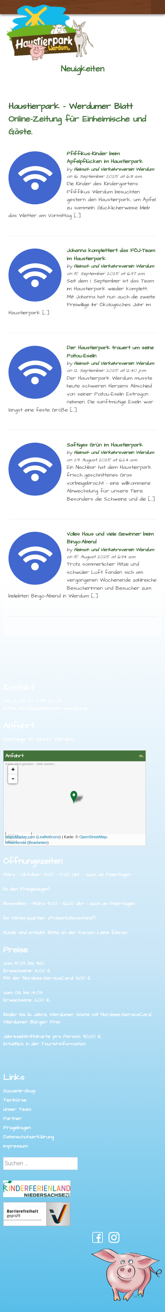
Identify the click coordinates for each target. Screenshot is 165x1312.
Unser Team (17, 1109)
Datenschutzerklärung (28, 1137)
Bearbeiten (38, 842)
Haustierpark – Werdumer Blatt (70, 106)
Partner (12, 1118)
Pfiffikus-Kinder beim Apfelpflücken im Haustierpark (105, 157)
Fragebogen (17, 1127)
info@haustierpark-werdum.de (53, 708)
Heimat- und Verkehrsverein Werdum (114, 169)
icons (55, 837)
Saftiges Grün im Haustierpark (105, 445)
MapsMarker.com (20, 837)
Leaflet (43, 837)
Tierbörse (14, 1100)
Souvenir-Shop (19, 1091)
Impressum (15, 1146)
